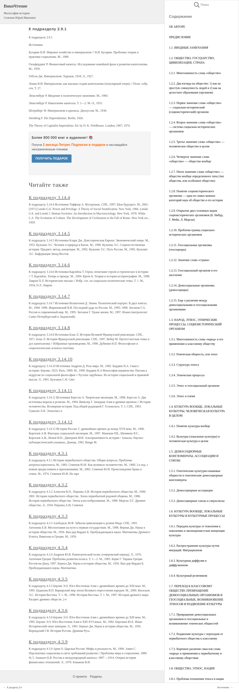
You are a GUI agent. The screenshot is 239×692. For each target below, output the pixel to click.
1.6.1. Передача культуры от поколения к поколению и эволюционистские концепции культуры (197, 531)
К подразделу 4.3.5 (48, 578)
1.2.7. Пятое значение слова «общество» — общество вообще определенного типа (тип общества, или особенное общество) (196, 176)
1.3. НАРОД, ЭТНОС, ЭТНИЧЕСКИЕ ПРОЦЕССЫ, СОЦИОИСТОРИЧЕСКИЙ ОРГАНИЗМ (195, 324)
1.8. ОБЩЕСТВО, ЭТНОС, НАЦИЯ (192, 668)
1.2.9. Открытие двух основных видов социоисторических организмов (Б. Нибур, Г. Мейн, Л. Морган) (196, 215)
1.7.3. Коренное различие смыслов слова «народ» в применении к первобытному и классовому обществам (195, 653)
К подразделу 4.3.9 (48, 641)
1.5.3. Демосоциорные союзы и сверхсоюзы (196, 500)
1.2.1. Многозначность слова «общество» (195, 73)
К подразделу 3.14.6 (49, 264)
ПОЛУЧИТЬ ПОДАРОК (51, 158)
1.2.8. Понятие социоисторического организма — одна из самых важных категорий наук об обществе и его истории (196, 196)
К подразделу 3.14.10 (50, 359)
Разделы (96, 676)
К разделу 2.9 (14, 687)
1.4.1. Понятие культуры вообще (189, 426)
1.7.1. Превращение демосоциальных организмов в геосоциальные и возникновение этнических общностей (193, 619)
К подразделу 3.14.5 (49, 233)
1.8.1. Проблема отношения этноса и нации (196, 678)
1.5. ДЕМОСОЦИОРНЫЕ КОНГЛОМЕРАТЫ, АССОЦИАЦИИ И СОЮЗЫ (193, 456)
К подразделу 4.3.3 (48, 516)
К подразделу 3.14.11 (50, 390)
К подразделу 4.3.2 (48, 484)
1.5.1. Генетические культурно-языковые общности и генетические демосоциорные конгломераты (196, 475)
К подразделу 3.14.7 (49, 296)
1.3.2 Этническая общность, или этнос (193, 354)
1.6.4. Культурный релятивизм (188, 575)
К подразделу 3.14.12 (50, 421)
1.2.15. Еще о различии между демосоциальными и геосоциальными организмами (193, 305)
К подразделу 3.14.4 (49, 197)
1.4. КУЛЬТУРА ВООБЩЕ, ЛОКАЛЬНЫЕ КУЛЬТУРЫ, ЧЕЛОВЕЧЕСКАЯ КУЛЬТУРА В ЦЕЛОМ (197, 411)
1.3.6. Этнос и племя (182, 396)
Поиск (201, 4)
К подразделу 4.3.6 (48, 610)
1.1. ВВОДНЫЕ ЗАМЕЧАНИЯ (188, 47)
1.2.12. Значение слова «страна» (189, 260)
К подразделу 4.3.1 (48, 453)
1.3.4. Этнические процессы (186, 375)
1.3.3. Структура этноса (184, 364)
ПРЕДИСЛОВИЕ (180, 37)
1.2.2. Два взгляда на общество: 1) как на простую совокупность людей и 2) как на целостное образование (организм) (195, 88)
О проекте (80, 676)
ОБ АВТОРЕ (177, 26)
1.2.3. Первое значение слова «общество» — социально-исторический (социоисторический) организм (195, 107)
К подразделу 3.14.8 (49, 327)
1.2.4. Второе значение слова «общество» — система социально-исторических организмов (195, 127)
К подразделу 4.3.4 (48, 547)
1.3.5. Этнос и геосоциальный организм (194, 385)
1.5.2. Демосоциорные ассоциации (191, 490)
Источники (223, 687)
